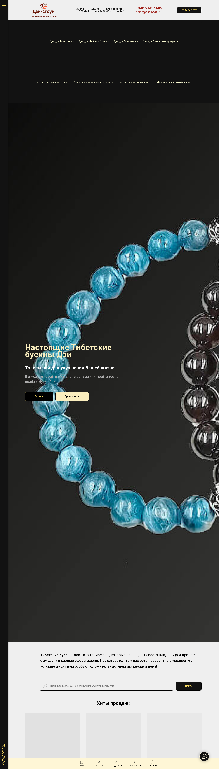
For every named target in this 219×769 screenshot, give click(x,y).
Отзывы (84, 11)
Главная (79, 9)
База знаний (114, 9)
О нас (120, 11)
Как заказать (103, 11)
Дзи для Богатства (61, 41)
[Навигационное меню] (4, 4)
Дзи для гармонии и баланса (174, 82)
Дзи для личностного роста (134, 82)
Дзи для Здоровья (125, 41)
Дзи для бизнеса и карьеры (159, 41)
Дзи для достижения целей (51, 82)
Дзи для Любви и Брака (93, 41)
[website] (169, 10)
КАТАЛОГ (95, 9)
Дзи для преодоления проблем (92, 82)
